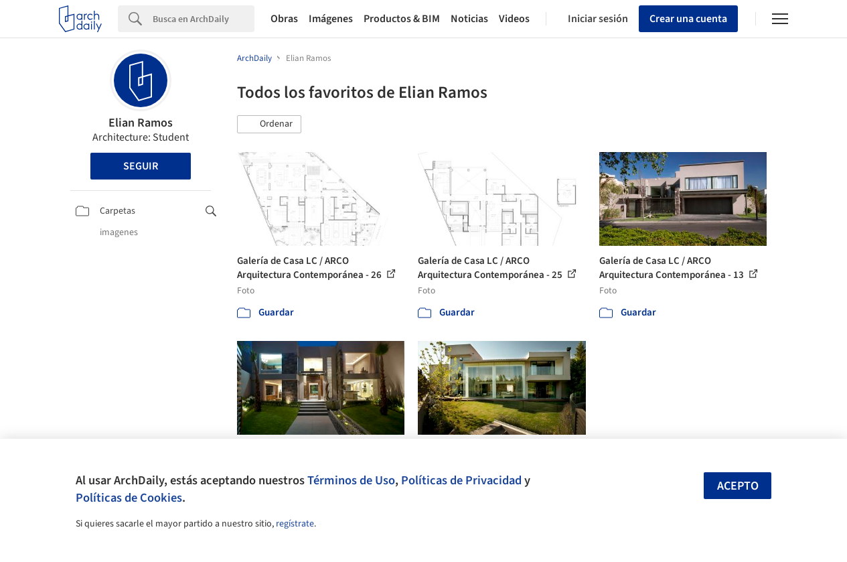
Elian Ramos (140, 123)
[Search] (203, 18)
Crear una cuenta (688, 18)
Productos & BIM (402, 18)
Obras (284, 18)
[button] (269, 124)
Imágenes (331, 18)
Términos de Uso (351, 480)
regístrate (295, 524)
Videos (514, 18)
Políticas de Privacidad (461, 480)
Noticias (469, 18)
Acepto (738, 486)
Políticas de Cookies (129, 497)
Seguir (140, 166)
